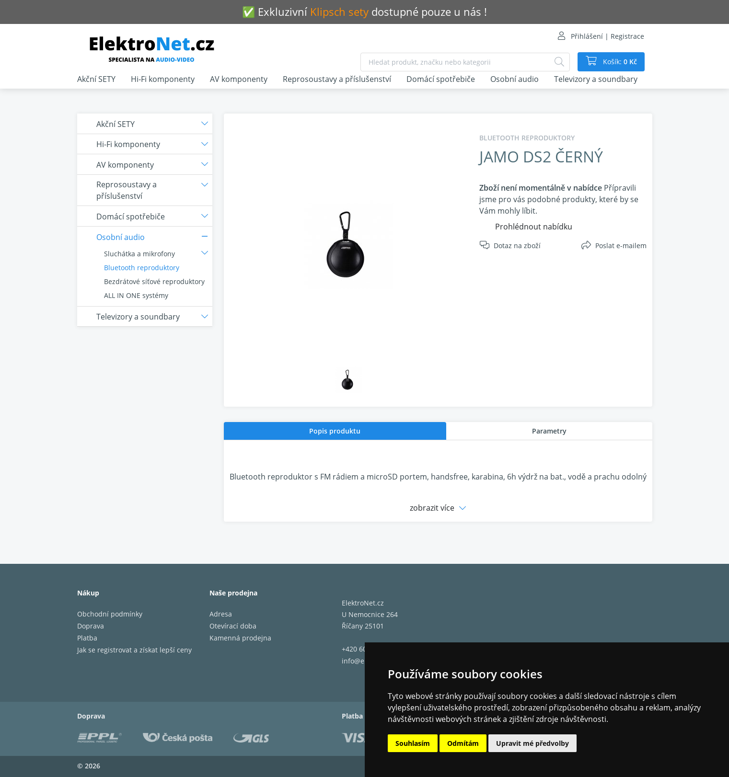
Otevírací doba (232, 625)
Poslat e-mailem (621, 245)
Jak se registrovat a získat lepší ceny (134, 649)
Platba (87, 637)
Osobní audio (514, 79)
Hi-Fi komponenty (163, 79)
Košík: (619, 62)
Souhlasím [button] (412, 743)
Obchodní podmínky (109, 613)
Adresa (220, 613)
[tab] (335, 431)
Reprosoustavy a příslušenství (337, 79)
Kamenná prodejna (240, 637)
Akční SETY (96, 79)
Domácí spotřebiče (440, 79)
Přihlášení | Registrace (607, 36)
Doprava (90, 625)
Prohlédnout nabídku (533, 226)
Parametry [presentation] (549, 430)
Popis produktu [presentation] (334, 430)
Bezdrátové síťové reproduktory (154, 281)
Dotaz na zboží (517, 245)
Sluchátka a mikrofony (139, 253)
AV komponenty (238, 79)
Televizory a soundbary (595, 79)
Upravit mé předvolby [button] (532, 743)
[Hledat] (559, 62)
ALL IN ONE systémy (136, 295)
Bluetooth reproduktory (141, 267)
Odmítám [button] (463, 743)
